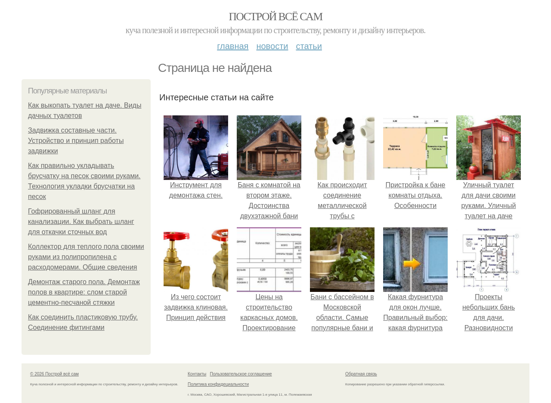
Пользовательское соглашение (241, 374)
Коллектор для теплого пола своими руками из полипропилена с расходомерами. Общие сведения (86, 257)
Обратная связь (361, 374)
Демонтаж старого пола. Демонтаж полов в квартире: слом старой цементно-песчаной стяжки (84, 292)
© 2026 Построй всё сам (54, 374)
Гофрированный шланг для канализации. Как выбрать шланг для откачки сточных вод (81, 222)
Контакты (197, 374)
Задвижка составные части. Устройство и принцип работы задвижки (76, 141)
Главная (232, 46)
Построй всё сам (275, 16)
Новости (272, 46)
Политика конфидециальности (218, 384)
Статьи (309, 46)
